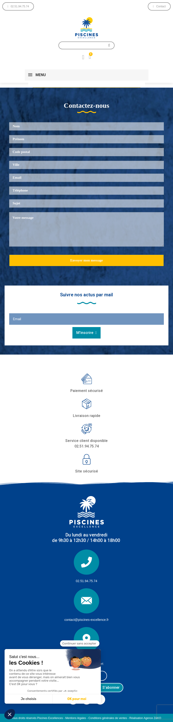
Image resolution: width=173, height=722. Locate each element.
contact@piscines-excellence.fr (86, 620)
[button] (18, 6)
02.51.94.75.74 (86, 581)
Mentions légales (75, 718)
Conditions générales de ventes (107, 718)
